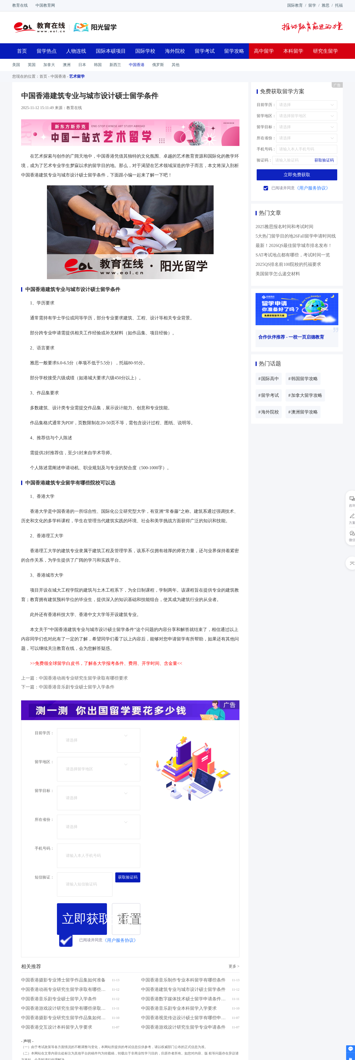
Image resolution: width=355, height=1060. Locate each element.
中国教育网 (45, 5)
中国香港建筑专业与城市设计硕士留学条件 (183, 883)
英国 (32, 65)
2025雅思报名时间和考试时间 (284, 226)
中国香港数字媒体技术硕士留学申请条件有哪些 (187, 893)
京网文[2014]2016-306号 (225, 1036)
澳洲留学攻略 (303, 412)
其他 (175, 65)
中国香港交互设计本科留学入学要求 (56, 921)
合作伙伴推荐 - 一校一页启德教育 (291, 337)
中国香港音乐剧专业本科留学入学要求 (179, 902)
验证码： (264, 160)
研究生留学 (325, 51)
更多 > (234, 861)
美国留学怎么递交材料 (278, 273)
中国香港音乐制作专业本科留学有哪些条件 (183, 874)
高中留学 (264, 51)
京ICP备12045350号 (186, 1036)
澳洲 (67, 65)
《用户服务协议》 (110, 834)
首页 (22, 51)
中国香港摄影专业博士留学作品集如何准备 (63, 874)
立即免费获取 (297, 174)
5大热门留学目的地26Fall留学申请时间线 (296, 236)
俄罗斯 (158, 65)
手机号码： (44, 791)
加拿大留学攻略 (305, 395)
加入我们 (126, 1036)
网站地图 (70, 1036)
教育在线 (20, 5)
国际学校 (145, 51)
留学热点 (47, 51)
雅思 (325, 5)
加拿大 (49, 65)
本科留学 (293, 51)
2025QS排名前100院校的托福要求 (288, 264)
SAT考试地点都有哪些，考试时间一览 (293, 255)
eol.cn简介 (89, 1036)
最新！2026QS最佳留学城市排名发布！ (294, 245)
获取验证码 (120, 805)
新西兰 (115, 65)
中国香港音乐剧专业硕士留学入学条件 (76, 687)
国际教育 (295, 5)
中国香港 (136, 65)
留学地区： (44, 747)
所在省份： (44, 776)
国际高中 (268, 378)
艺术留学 (77, 76)
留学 (312, 5)
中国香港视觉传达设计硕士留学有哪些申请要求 (187, 912)
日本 (82, 65)
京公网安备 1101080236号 (270, 1036)
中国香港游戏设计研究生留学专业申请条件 (183, 921)
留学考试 (205, 51)
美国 (16, 65)
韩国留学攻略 (303, 378)
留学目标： (44, 762)
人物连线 (76, 51)
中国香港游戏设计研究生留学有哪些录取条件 (65, 902)
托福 (339, 5)
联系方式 (108, 1036)
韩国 (98, 65)
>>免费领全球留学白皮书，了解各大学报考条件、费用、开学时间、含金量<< (106, 663)
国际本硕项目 (111, 51)
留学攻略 (234, 51)
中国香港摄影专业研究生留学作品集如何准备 (65, 912)
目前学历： (44, 733)
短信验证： (44, 805)
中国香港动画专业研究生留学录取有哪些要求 (83, 678)
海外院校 (175, 51)
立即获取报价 (79, 823)
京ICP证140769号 (152, 1036)
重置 (119, 823)
